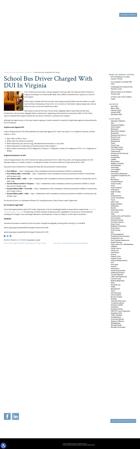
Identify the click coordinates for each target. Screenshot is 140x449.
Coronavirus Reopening (119, 173)
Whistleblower (116, 323)
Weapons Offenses (117, 321)
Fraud (113, 200)
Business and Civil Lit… (119, 135)
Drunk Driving (115, 230)
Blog (116, 21)
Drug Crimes (115, 224)
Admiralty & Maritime (118, 121)
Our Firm (57, 21)
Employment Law (117, 238)
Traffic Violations (116, 315)
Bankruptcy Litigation (118, 131)
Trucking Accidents (117, 303)
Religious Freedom (117, 163)
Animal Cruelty (116, 184)
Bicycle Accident (116, 297)
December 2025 (116, 114)
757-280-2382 (125, 398)
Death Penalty (116, 192)
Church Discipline (117, 149)
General (113, 266)
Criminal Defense (28, 72)
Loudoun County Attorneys (11, 72)
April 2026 (114, 106)
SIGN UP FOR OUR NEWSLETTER (123, 421)
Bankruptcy (115, 129)
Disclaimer (78, 430)
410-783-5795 (82, 400)
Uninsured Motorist (117, 319)
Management (115, 141)
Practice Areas (70, 21)
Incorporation (115, 157)
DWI (112, 194)
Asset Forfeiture (116, 188)
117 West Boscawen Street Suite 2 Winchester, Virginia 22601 (38, 397)
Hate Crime (115, 202)
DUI (112, 232)
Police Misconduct (117, 210)
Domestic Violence (117, 222)
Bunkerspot (115, 133)
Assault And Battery (117, 125)
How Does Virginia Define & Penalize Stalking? (70, 243)
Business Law (115, 137)
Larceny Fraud (116, 279)
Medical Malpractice (118, 281)
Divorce (113, 254)
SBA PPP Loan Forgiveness (120, 311)
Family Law (115, 250)
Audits (113, 287)
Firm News (114, 264)
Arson (113, 185)
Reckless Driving (116, 309)
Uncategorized (116, 317)
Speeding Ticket (116, 313)
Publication (114, 307)
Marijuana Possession (118, 226)
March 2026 (115, 108)
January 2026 (115, 112)
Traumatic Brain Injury (118, 301)
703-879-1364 (18, 400)
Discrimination (116, 218)
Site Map (68, 430)
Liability (113, 159)
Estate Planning (116, 242)
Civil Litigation (115, 169)
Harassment (115, 268)
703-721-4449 (61, 400)
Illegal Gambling (116, 204)
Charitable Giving (117, 147)
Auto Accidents (116, 295)
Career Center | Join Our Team (100, 21)
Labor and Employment (119, 276)
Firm (112, 262)
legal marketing (77, 444)
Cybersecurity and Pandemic (121, 216)
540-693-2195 (39, 402)
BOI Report (115, 179)
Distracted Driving (117, 220)
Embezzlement (116, 196)
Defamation (115, 171)
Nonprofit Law (115, 285)
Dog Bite (114, 299)
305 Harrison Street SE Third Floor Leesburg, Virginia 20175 (17, 395)
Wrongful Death (116, 325)
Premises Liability (117, 305)
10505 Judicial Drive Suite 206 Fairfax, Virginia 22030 (102, 396)
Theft (112, 214)
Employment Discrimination (120, 236)
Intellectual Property (118, 273)
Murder (113, 208)
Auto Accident (115, 127)
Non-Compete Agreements (120, 240)
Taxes (113, 143)
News (113, 283)
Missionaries (115, 161)
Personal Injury (116, 293)
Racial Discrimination (118, 270)
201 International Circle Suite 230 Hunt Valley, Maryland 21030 (80, 395)
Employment (115, 139)
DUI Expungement (117, 234)
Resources (82, 21)
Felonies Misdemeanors (119, 260)
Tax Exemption (116, 165)
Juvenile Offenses (117, 275)
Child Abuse (115, 190)
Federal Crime (116, 256)
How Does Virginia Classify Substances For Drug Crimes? (25, 243)
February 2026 (116, 110)
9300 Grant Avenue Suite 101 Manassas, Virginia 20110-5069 (59, 395)
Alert (112, 123)
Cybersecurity (115, 151)
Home (48, 21)
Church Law (115, 145)
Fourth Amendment (117, 198)
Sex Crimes (115, 212)
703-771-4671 (104, 15)
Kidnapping (115, 206)
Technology (115, 167)
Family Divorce (116, 248)
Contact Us (126, 21)
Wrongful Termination (118, 327)
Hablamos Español (128, 15)
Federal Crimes (116, 258)
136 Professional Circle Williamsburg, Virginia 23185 (123, 394)
